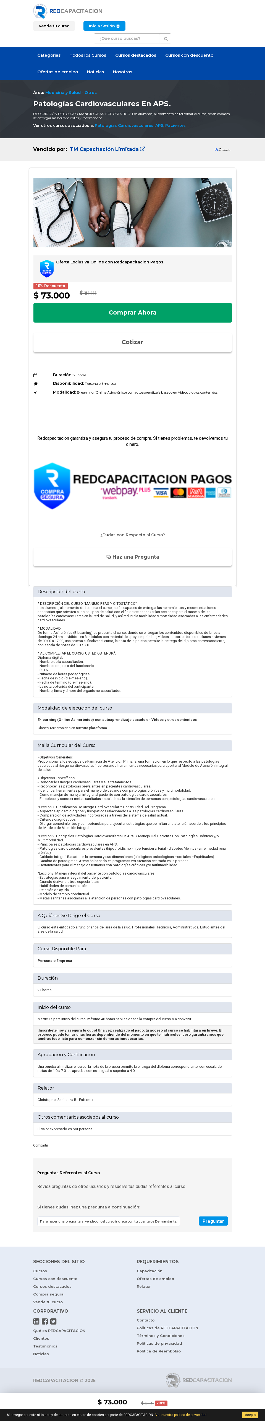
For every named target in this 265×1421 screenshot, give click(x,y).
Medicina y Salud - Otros (71, 92)
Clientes (41, 1338)
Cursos (40, 1271)
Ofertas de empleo (57, 71)
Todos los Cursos (88, 55)
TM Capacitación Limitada (107, 149)
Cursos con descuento (189, 55)
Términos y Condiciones (161, 1335)
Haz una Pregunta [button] (132, 557)
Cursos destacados (135, 55)
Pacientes (175, 125)
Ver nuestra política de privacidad (180, 1415)
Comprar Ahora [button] (132, 312)
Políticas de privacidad (159, 1343)
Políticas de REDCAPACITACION (167, 1328)
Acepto (250, 1415)
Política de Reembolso (159, 1351)
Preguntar (213, 1221)
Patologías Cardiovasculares (124, 125)
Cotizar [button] (132, 342)
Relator (144, 1286)
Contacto (145, 1320)
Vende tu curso (48, 1302)
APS (159, 125)
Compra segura (48, 1294)
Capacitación (149, 1271)
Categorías (49, 55)
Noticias (95, 71)
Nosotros (122, 71)
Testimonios (45, 1346)
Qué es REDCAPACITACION (59, 1330)
